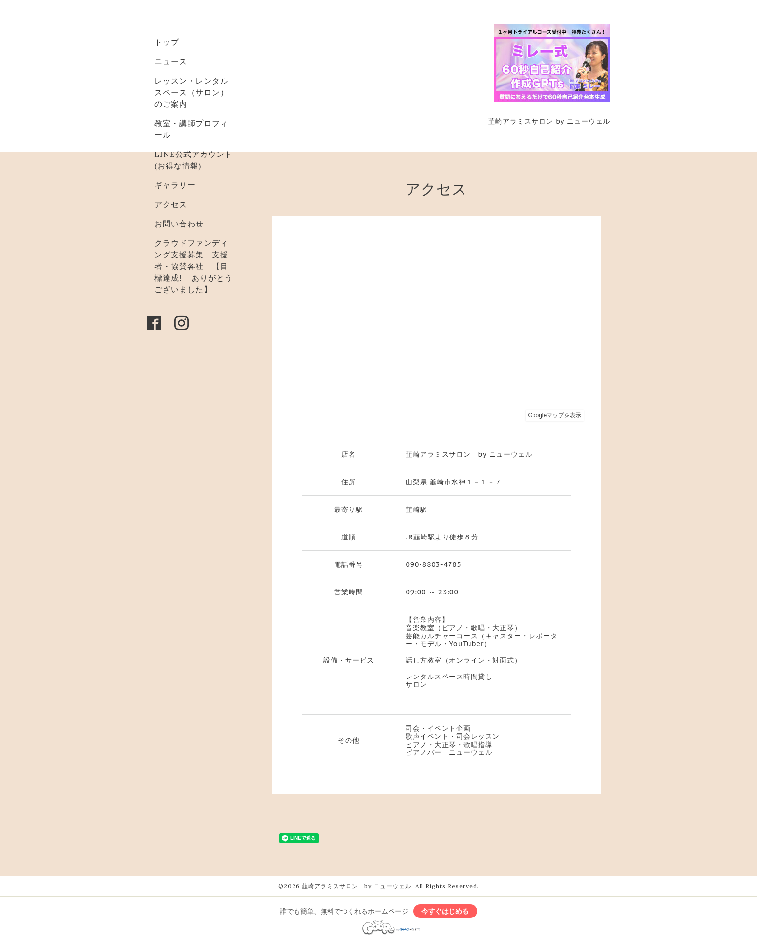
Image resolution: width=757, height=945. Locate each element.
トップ (166, 42)
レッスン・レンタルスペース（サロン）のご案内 (191, 92)
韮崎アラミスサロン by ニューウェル (356, 885)
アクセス (170, 204)
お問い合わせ (179, 223)
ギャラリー (175, 185)
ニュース (170, 61)
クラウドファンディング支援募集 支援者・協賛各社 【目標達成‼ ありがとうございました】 (193, 266)
